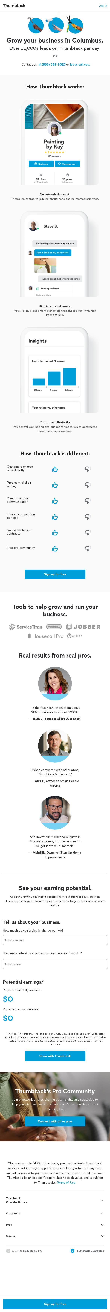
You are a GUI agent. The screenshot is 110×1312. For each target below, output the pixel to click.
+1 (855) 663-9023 (52, 101)
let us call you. (80, 101)
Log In (103, 5)
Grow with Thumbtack (55, 1088)
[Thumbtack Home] (14, 5)
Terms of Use (66, 1214)
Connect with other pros (55, 1153)
